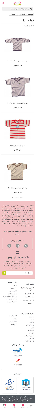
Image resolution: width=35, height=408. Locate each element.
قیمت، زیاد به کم (29, 26)
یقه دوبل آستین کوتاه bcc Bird (17, 146)
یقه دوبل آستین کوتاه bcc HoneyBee (17, 103)
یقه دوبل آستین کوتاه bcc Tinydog (17, 188)
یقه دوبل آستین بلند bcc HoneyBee (17, 61)
